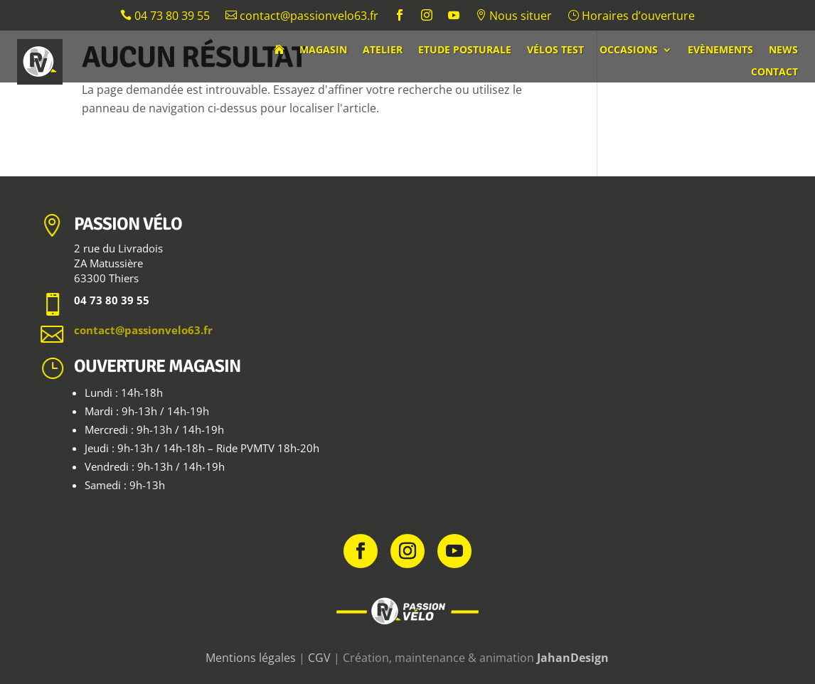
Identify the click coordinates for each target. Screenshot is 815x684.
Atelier (383, 50)
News (783, 50)
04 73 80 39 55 (165, 16)
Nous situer (513, 16)
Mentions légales (251, 658)
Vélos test (555, 50)
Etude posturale (464, 50)
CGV (319, 658)
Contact (774, 72)
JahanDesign (573, 658)
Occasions (629, 50)
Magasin (323, 50)
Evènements (720, 50)
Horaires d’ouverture (631, 16)
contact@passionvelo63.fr (301, 16)
